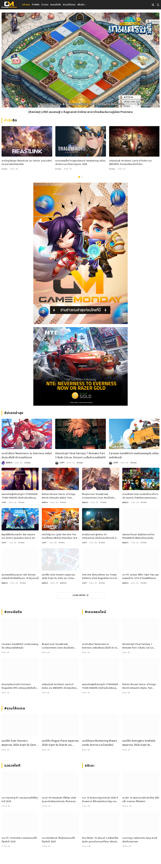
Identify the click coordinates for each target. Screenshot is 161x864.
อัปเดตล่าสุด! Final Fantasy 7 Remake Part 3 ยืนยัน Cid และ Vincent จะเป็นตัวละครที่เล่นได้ (80, 455)
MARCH (9, 462)
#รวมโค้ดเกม (69, 4)
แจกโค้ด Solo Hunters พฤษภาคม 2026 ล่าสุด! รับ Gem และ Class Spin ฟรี (58, 576)
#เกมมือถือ (55, 4)
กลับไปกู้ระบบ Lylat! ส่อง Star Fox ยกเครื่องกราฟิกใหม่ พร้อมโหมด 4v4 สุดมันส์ (59, 536)
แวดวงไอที (12, 765)
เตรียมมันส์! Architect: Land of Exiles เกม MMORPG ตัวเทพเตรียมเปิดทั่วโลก (130, 162)
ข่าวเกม (44, 4)
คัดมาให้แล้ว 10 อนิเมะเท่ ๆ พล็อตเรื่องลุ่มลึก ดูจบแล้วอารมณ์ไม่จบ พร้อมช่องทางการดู (100, 839)
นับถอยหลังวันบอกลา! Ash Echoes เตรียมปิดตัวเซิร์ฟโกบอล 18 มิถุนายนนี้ (20, 576)
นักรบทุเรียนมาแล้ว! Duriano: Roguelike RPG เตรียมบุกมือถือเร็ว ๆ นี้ (20, 686)
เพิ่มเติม (80, 4)
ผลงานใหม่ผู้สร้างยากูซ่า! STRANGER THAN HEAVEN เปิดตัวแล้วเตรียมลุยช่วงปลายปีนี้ (20, 496)
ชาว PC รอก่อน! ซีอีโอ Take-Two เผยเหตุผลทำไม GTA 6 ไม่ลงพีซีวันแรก (140, 576)
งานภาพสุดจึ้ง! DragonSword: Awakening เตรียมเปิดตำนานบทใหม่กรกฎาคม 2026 (80, 162)
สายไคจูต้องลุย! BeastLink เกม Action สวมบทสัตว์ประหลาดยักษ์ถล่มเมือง (27, 162)
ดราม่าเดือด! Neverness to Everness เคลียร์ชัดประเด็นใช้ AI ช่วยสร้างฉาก (27, 455)
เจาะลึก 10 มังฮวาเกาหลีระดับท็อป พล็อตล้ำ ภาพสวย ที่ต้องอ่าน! (140, 799)
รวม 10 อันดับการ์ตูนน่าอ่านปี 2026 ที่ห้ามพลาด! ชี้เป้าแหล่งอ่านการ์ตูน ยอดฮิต (100, 799)
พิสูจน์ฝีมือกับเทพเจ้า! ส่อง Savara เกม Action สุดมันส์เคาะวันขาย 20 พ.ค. (18, 536)
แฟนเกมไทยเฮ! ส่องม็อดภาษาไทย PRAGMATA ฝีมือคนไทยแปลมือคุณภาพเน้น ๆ (138, 536)
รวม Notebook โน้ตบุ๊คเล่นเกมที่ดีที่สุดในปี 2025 (58, 839)
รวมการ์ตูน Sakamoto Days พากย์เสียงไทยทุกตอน (139, 839)
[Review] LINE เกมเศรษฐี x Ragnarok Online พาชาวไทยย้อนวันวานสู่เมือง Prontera (80, 112)
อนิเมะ (89, 765)
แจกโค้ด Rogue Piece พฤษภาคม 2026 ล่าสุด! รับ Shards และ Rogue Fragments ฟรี (60, 743)
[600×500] (80, 366)
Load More (80, 595)
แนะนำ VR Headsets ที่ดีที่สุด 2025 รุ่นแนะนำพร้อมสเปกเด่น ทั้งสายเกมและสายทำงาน (59, 799)
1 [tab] (79, 177)
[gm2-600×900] (80, 253)
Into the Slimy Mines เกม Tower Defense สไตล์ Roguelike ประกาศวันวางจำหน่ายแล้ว (99, 576)
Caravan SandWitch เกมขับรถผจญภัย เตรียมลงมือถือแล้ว (134, 455)
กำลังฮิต (35, 4)
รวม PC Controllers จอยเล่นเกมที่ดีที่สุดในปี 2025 (19, 839)
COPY (62, 462)
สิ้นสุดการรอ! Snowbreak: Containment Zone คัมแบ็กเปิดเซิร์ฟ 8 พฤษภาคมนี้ (98, 496)
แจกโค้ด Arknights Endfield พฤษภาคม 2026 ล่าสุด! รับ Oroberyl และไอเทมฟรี (138, 743)
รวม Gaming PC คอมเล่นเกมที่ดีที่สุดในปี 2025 (20, 799)
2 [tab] (81, 177)
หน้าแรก (26, 4)
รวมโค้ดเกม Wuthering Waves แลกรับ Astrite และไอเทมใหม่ (99, 743)
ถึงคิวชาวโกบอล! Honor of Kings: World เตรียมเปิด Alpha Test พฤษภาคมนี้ (59, 496)
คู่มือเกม (63, 582)
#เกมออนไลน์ (95, 611)
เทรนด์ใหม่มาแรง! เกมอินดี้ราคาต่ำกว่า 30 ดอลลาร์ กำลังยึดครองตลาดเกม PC (140, 496)
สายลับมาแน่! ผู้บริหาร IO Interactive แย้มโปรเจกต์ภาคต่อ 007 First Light (100, 536)
